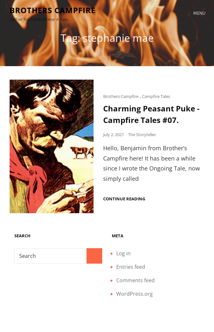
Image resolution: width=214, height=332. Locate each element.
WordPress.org (134, 293)
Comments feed (135, 280)
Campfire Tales (156, 96)
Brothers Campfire (52, 10)
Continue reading (124, 199)
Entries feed (130, 266)
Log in (123, 253)
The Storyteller (142, 134)
